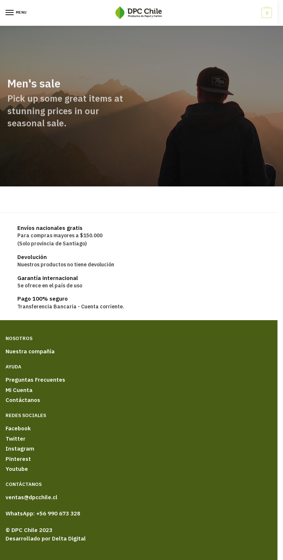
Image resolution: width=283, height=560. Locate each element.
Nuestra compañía (30, 351)
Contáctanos (23, 399)
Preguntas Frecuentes (35, 379)
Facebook (18, 428)
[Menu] (17, 12)
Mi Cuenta (19, 389)
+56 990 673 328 (58, 513)
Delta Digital (69, 538)
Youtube (17, 468)
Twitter (15, 438)
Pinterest (18, 458)
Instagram (20, 448)
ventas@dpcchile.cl (31, 497)
